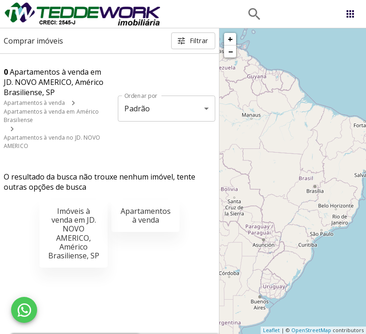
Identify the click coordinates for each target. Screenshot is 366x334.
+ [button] (230, 39)
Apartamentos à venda (34, 103)
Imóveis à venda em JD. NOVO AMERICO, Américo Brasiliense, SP (73, 233)
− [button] (230, 51)
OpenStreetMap (311, 330)
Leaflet (271, 330)
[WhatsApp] (24, 310)
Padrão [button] (137, 108)
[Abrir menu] (350, 14)
